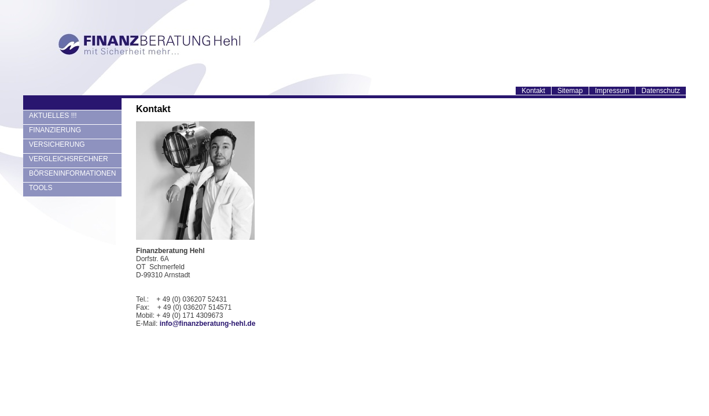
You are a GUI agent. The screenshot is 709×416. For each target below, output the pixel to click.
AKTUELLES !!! (53, 116)
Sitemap (570, 91)
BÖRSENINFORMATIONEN (72, 173)
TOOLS (40, 188)
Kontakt (533, 91)
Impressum (612, 91)
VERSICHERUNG (57, 144)
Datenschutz (660, 91)
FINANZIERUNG (55, 130)
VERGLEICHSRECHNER (68, 159)
